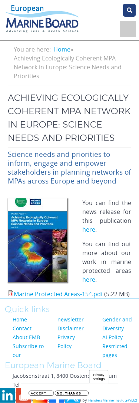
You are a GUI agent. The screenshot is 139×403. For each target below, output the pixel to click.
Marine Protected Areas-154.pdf (58, 294)
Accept (38, 395)
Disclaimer (70, 328)
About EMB (26, 337)
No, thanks (69, 395)
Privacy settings (99, 378)
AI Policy (112, 337)
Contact (22, 328)
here (88, 229)
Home (61, 49)
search (129, 10)
